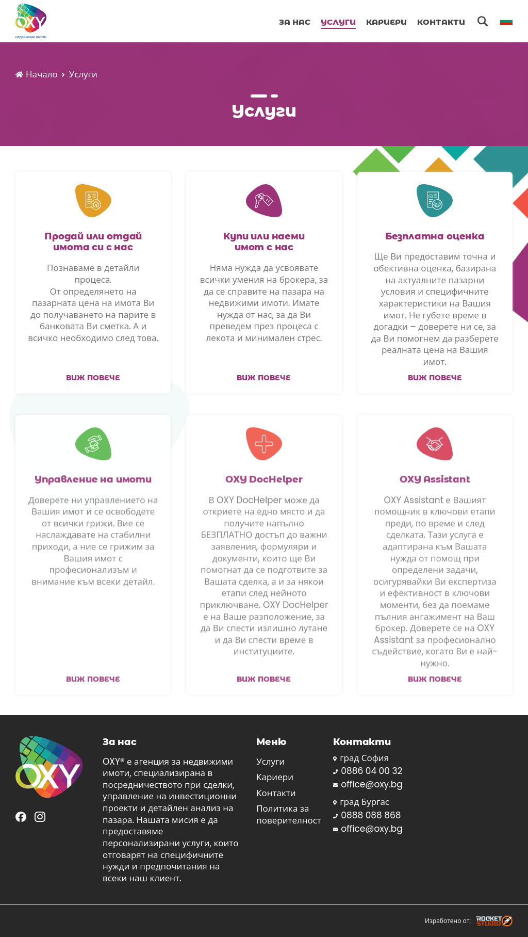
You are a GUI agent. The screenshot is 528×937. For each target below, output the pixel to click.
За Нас (294, 22)
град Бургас (361, 802)
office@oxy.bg (367, 784)
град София (361, 758)
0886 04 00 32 (367, 771)
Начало (36, 74)
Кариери (386, 22)
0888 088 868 (367, 815)
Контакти (441, 22)
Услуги (338, 22)
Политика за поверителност (288, 814)
